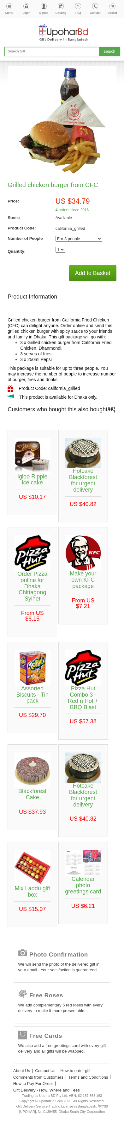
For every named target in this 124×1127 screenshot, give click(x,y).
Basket (112, 12)
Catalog (61, 12)
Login (26, 12)
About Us (21, 1070)
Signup (44, 12)
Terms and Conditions (88, 1077)
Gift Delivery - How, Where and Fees (46, 1090)
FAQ (78, 12)
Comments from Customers (38, 1077)
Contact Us (45, 1070)
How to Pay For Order (33, 1083)
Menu (9, 12)
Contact (95, 12)
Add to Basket (92, 273)
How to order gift (76, 1070)
